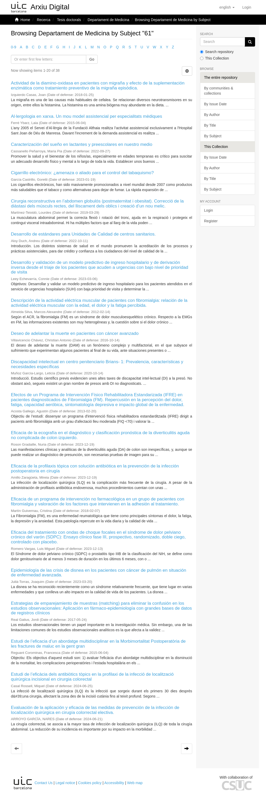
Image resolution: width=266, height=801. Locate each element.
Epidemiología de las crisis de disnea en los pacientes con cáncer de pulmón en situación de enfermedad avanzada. (98, 573)
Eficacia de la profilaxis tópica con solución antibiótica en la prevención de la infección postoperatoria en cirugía (95, 468)
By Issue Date (215, 104)
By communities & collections (218, 90)
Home (25, 20)
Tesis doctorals (69, 20)
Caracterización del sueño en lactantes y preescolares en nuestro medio (81, 144)
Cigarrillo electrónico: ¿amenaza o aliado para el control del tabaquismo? (82, 172)
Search (206, 34)
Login (208, 210)
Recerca (43, 20)
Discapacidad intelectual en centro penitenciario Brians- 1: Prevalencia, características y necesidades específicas (97, 364)
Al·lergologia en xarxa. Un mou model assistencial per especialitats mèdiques (86, 116)
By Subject (213, 136)
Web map (135, 783)
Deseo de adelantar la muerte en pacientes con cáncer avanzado (74, 333)
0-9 (13, 47)
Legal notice (65, 783)
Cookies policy (90, 783)
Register (211, 221)
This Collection (214, 58)
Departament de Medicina (108, 20)
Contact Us (43, 783)
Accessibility (114, 783)
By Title (210, 125)
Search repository (217, 52)
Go (91, 59)
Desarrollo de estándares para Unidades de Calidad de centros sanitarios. (83, 234)
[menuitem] (246, 7)
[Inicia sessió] (246, 7)
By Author (212, 115)
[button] (226, 7)
